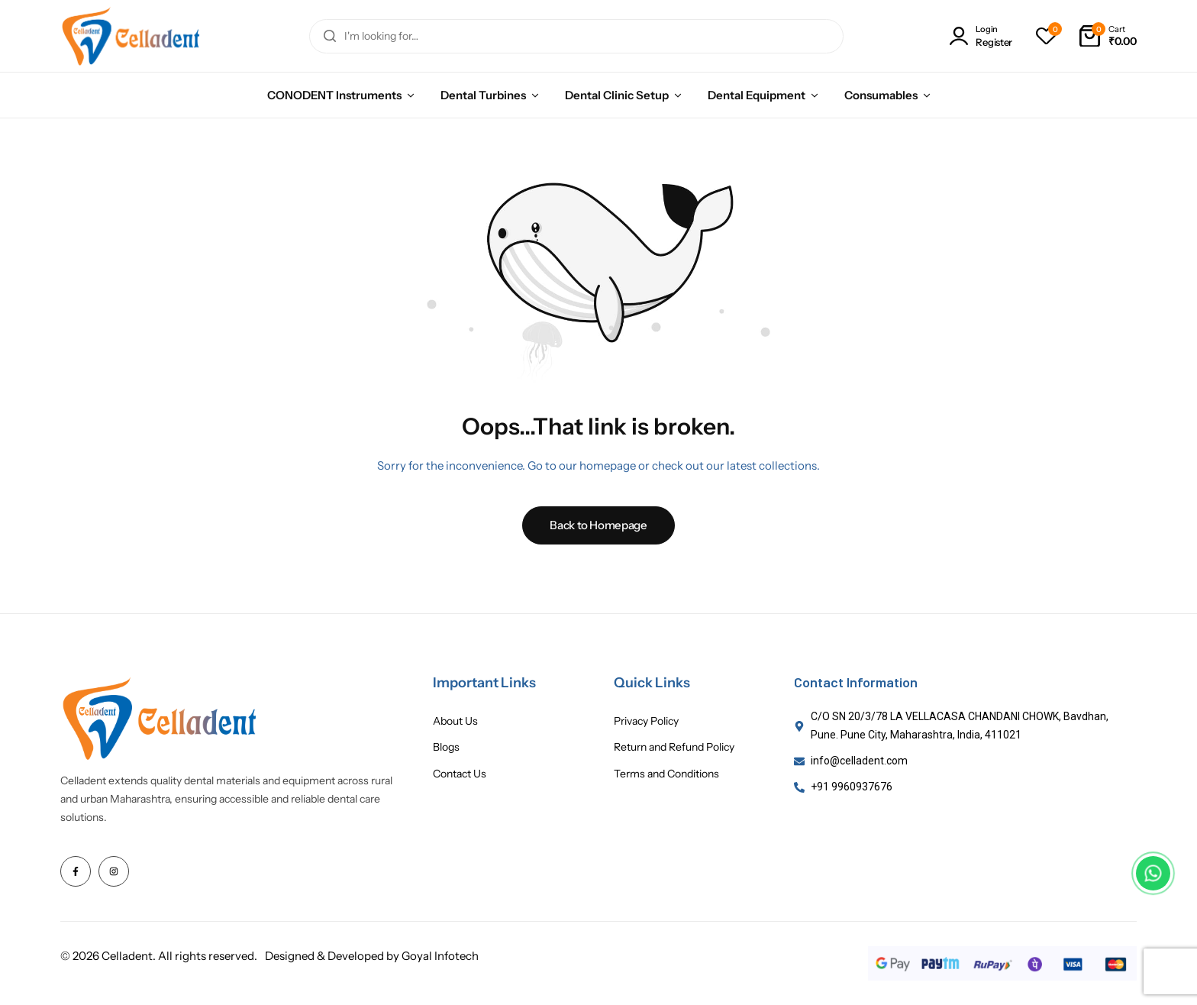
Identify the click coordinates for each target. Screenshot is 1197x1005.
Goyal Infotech (440, 955)
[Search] (330, 36)
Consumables (881, 95)
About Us (455, 721)
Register (994, 42)
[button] (1046, 36)
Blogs (446, 747)
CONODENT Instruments (334, 95)
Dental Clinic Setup (617, 95)
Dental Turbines (483, 95)
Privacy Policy (646, 721)
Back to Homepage (598, 525)
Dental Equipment (756, 95)
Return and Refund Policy (674, 747)
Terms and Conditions (666, 773)
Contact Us (459, 773)
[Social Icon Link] (75, 871)
